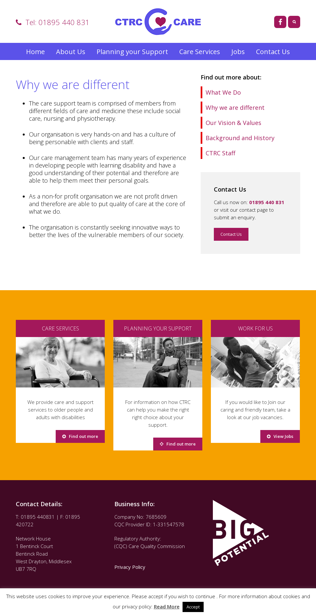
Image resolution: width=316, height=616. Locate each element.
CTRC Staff (220, 153)
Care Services (199, 51)
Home (35, 51)
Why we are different (235, 107)
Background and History (240, 138)
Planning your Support (132, 51)
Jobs (238, 51)
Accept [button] (193, 607)
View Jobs (280, 436)
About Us (70, 51)
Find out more (80, 436)
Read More (167, 606)
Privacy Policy (130, 567)
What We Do (223, 92)
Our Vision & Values (233, 123)
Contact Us (273, 51)
